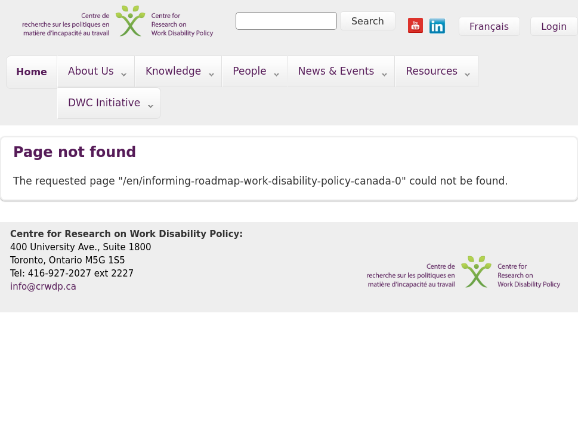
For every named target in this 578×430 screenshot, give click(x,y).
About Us (92, 73)
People (250, 73)
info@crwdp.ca (43, 286)
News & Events (337, 73)
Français (489, 26)
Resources (432, 73)
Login (554, 26)
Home (31, 72)
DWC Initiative (105, 105)
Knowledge (174, 73)
